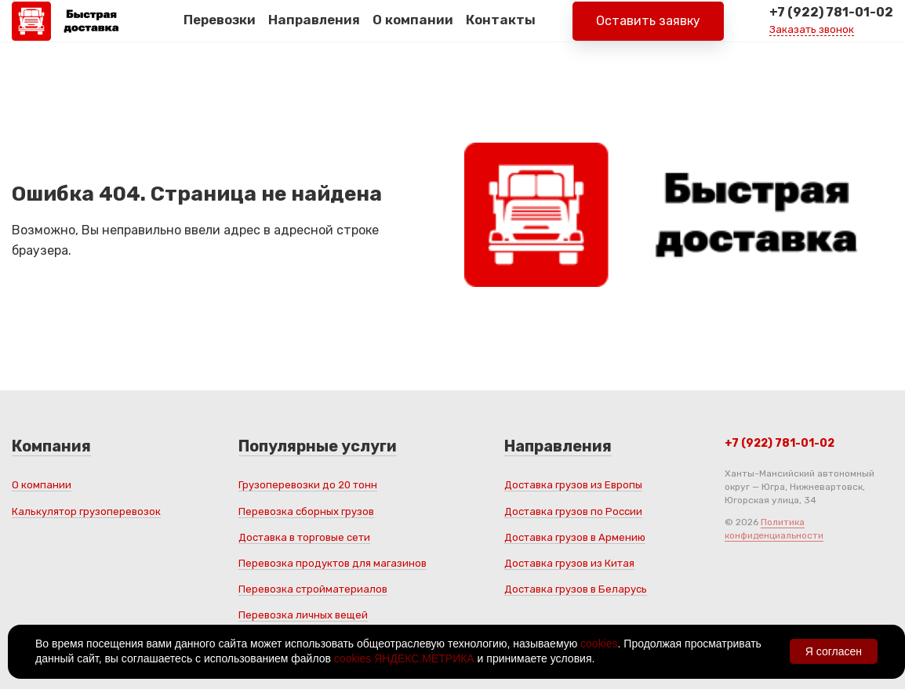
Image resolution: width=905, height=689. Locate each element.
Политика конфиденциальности (774, 529)
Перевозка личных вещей (303, 615)
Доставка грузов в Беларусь (575, 589)
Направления (314, 30)
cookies (598, 643)
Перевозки (220, 30)
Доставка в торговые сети (304, 537)
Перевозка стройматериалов (312, 589)
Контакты (501, 30)
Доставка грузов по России (573, 511)
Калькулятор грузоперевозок (86, 511)
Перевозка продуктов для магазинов (332, 563)
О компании (413, 30)
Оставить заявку (648, 31)
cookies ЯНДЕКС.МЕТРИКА (404, 658)
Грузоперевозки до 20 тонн (307, 485)
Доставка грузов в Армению (574, 537)
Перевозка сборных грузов (306, 511)
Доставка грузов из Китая (569, 563)
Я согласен (833, 651)
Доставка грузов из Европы (573, 485)
